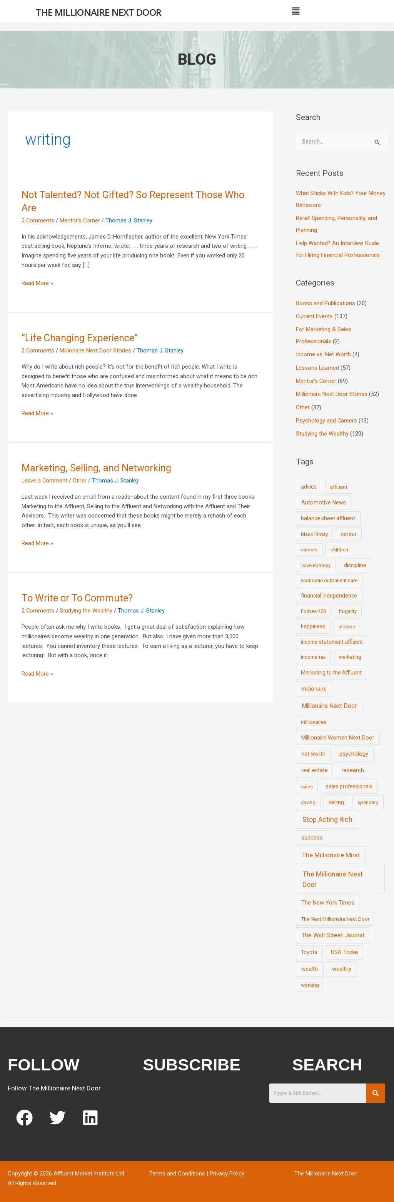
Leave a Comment (45, 480)
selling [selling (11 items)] (336, 798)
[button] (295, 11)
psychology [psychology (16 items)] (353, 750)
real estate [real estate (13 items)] (314, 767)
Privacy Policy (227, 1170)
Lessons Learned (318, 365)
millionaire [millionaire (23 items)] (314, 685)
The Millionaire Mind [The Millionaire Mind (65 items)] (331, 851)
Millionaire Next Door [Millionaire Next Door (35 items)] (329, 702)
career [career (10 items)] (349, 531)
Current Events (314, 315)
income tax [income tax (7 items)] (313, 653)
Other (80, 480)
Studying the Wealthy (86, 610)
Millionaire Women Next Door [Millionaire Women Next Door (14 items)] (337, 734)
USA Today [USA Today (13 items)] (345, 949)
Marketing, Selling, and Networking (98, 468)
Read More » (37, 283)
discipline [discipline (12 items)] (355, 561)
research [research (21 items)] (353, 766)
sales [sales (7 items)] (307, 783)
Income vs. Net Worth (323, 352)
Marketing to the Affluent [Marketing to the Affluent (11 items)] (331, 669)
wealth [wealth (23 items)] (309, 965)
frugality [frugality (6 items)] (348, 608)
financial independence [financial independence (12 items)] (329, 592)
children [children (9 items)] (339, 546)
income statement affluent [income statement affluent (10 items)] (332, 638)
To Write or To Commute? (78, 598)
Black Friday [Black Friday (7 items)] (314, 531)
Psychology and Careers (326, 417)
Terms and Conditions (177, 1170)
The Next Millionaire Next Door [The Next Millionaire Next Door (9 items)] (335, 915)
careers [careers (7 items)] (309, 546)
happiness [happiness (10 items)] (313, 623)
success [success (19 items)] (312, 834)
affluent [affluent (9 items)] (338, 483)
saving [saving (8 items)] (308, 798)
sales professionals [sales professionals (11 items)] (349, 783)
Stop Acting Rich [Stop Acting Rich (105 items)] (327, 816)
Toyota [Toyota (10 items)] (309, 949)
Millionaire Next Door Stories (96, 350)
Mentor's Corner (80, 220)
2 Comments (38, 220)
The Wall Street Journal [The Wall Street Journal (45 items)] (333, 931)
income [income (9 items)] (347, 623)
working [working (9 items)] (310, 981)
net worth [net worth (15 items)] (313, 750)
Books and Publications (325, 302)
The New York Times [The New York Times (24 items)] (327, 899)
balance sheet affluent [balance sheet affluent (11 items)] (328, 515)
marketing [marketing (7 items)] (350, 653)
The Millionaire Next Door (98, 11)
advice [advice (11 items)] (309, 483)
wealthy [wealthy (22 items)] (341, 965)
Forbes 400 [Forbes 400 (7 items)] (313, 608)
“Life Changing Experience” (81, 338)
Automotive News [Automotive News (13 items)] (323, 499)
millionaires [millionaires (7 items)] (313, 718)
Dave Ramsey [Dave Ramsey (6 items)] (316, 561)
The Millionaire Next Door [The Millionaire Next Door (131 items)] (332, 875)
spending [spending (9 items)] (368, 798)
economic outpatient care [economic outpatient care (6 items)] (329, 577)
